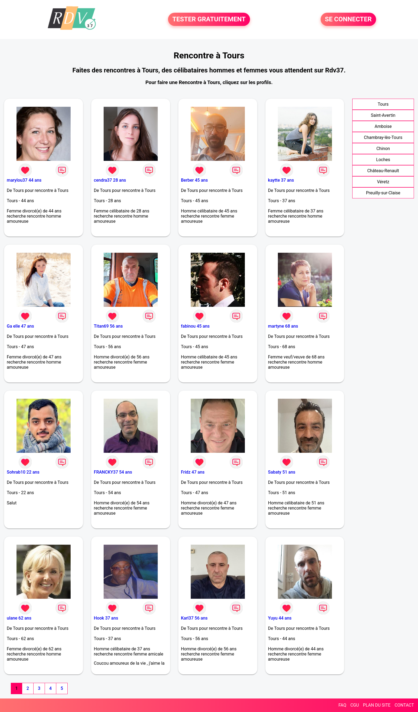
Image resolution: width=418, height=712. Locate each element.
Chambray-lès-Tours (383, 137)
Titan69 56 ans (108, 326)
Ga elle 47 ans (20, 326)
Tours (383, 104)
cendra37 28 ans (110, 180)
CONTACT (404, 705)
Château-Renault (383, 170)
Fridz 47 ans (193, 472)
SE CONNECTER (348, 19)
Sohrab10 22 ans (23, 472)
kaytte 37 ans (281, 180)
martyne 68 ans (283, 326)
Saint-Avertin (383, 115)
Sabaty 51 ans (281, 472)
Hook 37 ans (106, 618)
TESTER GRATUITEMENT (209, 19)
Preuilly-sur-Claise (383, 192)
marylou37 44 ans (24, 180)
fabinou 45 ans (195, 326)
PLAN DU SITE (377, 705)
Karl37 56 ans (194, 618)
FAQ (342, 705)
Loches (383, 159)
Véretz (383, 181)
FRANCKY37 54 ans (113, 472)
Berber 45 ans (194, 180)
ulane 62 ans (19, 618)
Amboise (383, 126)
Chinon (383, 148)
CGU (354, 705)
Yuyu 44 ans (280, 618)
